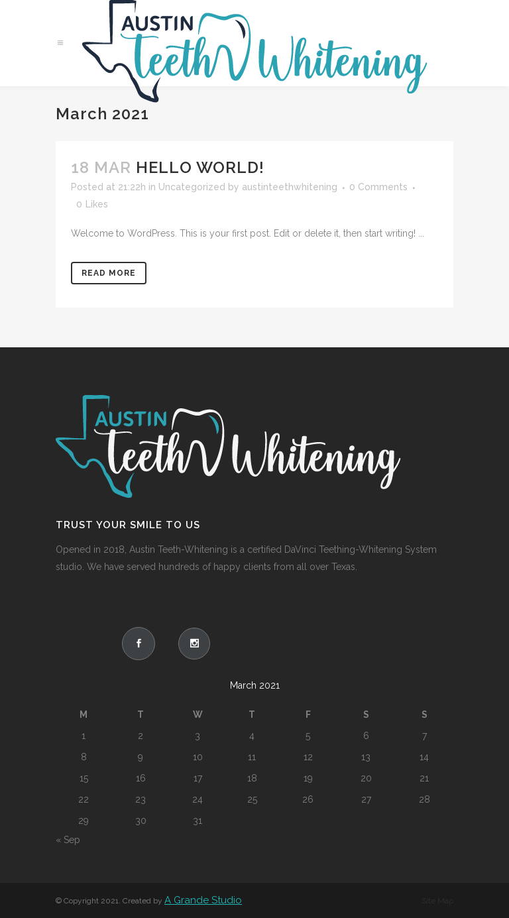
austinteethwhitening (289, 187)
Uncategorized (191, 187)
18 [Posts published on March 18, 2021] (252, 778)
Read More (109, 273)
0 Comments (378, 187)
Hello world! (200, 167)
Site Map (437, 900)
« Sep (68, 839)
